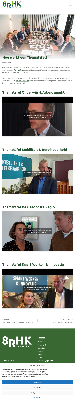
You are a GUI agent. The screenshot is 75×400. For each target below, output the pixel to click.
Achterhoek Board (22, 81)
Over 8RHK (41, 342)
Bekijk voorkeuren (37, 393)
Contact (40, 357)
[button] (72, 365)
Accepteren (38, 382)
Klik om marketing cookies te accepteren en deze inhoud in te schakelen (37, 116)
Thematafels (18, 70)
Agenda (40, 351)
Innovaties (41, 348)
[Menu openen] (70, 5)
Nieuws (40, 354)
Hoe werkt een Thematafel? (56, 320)
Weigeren (37, 387)
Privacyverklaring (37, 397)
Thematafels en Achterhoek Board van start (19, 320)
